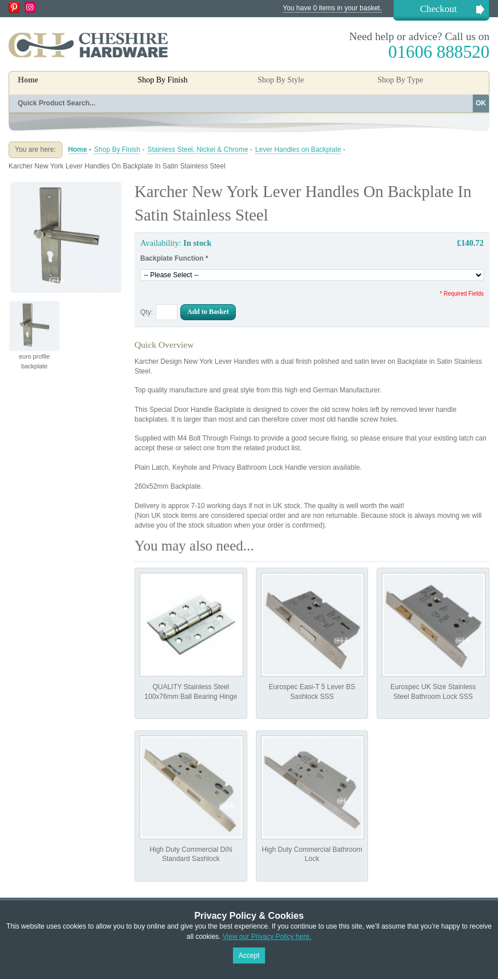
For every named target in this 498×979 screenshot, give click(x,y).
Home (28, 80)
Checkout (438, 8)
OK (481, 103)
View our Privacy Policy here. (267, 937)
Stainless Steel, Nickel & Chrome (197, 150)
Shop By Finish (117, 150)
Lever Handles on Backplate (298, 150)
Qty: (146, 312)
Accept (249, 956)
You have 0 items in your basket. (332, 8)
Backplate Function (174, 258)
